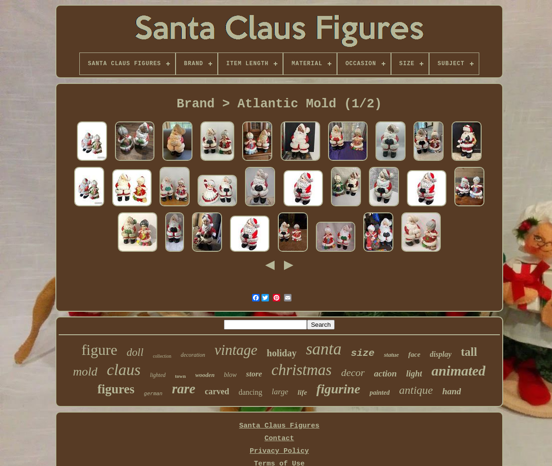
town (180, 376)
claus (124, 369)
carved (217, 391)
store (254, 373)
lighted (157, 375)
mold (85, 371)
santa (324, 349)
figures (116, 389)
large (280, 391)
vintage (236, 350)
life (302, 392)
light (414, 373)
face (414, 354)
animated (458, 370)
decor (353, 372)
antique (416, 390)
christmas (301, 369)
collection (162, 356)
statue (391, 354)
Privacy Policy (279, 451)
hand (451, 391)
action (385, 373)
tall (469, 352)
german (153, 394)
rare (183, 388)
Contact (279, 439)
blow (230, 374)
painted (379, 392)
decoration (193, 355)
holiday (281, 353)
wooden (205, 374)
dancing (250, 392)
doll (135, 352)
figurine (338, 389)
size (363, 353)
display (441, 354)
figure (99, 349)
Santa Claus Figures (279, 426)
